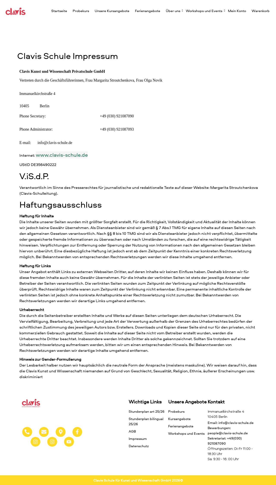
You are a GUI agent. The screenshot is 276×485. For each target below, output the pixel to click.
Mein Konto (237, 10)
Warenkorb (261, 10)
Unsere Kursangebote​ (112, 10)
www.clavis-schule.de (62, 154)
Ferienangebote (147, 10)
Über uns (173, 10)
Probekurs (81, 10)
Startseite (59, 10)
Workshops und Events (204, 10)
